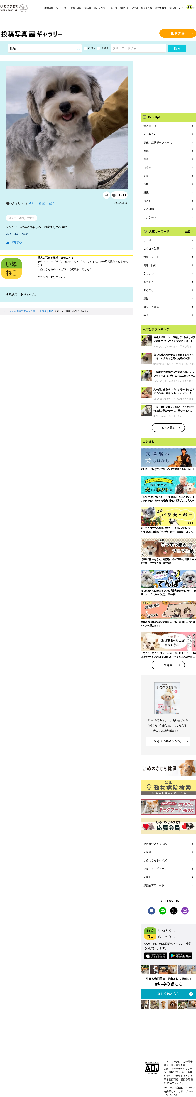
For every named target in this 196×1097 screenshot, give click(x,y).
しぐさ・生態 (151, 248)
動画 (146, 175)
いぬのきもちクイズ (155, 860)
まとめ (147, 200)
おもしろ (148, 282)
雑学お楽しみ (51, 8)
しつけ (64, 8)
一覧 (187, 231)
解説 (146, 192)
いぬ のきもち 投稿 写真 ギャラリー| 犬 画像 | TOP (27, 311)
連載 (146, 151)
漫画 (146, 159)
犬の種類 (148, 209)
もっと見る (168, 427)
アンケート (149, 217)
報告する (14, 242)
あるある (148, 290)
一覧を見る (168, 665)
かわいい (148, 273)
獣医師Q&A (146, 8)
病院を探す (160, 8)
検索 (177, 48)
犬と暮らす (149, 126)
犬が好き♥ (149, 134)
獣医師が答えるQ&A (155, 843)
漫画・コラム (100, 8)
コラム (147, 167)
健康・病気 (149, 265)
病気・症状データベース (157, 142)
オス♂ (90, 48)
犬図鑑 (135, 8)
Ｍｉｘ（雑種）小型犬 (41, 203)
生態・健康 (75, 8)
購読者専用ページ (153, 885)
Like (121, 195)
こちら (59, 277)
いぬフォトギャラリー (156, 868)
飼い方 (87, 8)
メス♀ (103, 48)
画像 (146, 184)
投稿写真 (124, 8)
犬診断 (147, 877)
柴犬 (146, 315)
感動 (146, 298)
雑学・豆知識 (151, 307)
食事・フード (151, 257)
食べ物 (113, 8)
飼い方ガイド (176, 8)
